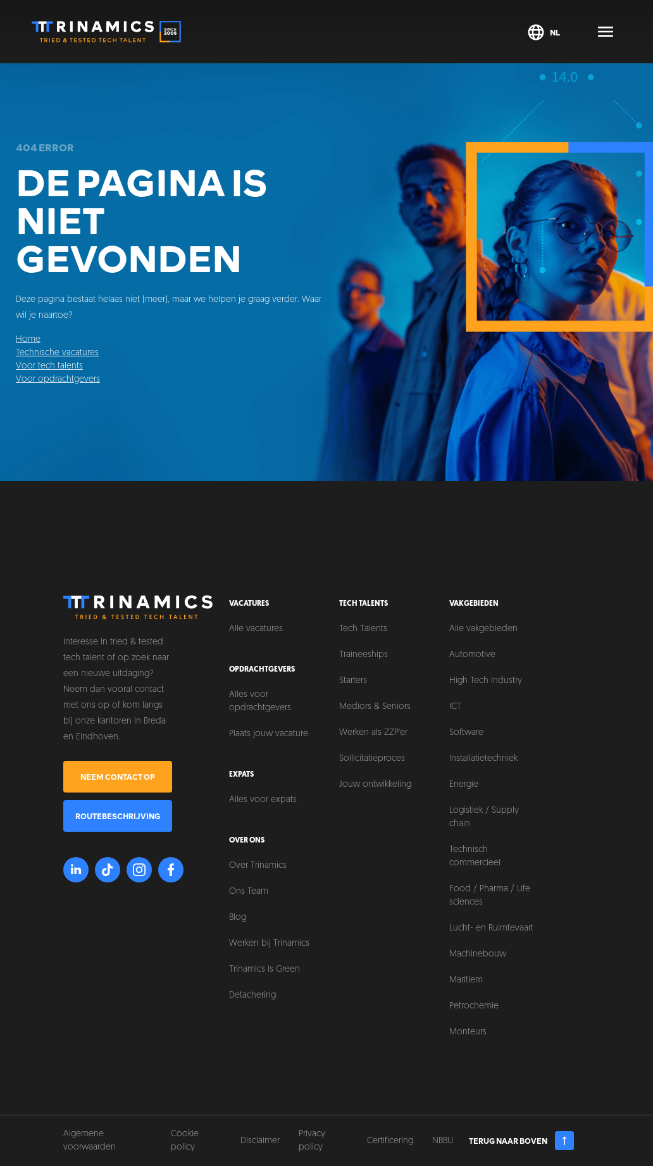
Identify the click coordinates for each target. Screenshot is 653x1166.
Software (466, 732)
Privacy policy (312, 1140)
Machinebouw (477, 954)
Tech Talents (363, 629)
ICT (455, 707)
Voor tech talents (49, 366)
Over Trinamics (258, 865)
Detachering (252, 995)
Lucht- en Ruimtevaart (491, 928)
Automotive (472, 655)
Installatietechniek (483, 758)
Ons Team (248, 891)
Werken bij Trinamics (269, 943)
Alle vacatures (256, 629)
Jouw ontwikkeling (375, 784)
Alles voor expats (263, 800)
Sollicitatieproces (372, 758)
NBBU (442, 1141)
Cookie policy (185, 1140)
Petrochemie (474, 1006)
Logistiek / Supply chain (484, 817)
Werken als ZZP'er (373, 732)
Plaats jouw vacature (268, 734)
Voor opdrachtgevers (58, 379)
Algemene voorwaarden (89, 1140)
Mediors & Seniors (375, 707)
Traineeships (363, 655)
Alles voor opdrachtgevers (260, 701)
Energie (463, 784)
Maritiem (466, 980)
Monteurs (468, 1032)
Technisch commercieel (475, 856)
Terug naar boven (522, 1140)
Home (28, 339)
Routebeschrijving (117, 816)
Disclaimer (260, 1141)
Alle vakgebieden (483, 629)
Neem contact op (117, 777)
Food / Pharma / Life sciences (489, 895)
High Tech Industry (485, 681)
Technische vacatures (57, 353)
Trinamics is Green (264, 969)
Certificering (390, 1141)
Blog (237, 917)
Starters (353, 681)
